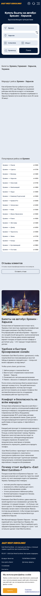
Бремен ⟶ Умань (9, 236)
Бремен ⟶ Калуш (9, 241)
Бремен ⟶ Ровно (9, 218)
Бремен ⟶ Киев (8, 209)
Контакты (5, 569)
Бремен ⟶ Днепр (9, 227)
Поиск (28, 50)
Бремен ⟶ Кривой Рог (10, 201)
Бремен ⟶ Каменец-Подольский (14, 196)
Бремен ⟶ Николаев (10, 183)
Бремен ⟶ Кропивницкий (11, 245)
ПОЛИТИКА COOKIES (29, 558)
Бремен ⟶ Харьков (9, 178)
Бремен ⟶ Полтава (10, 249)
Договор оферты (28, 562)
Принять (10, 590)
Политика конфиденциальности (31, 591)
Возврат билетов (7, 558)
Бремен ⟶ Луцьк (9, 192)
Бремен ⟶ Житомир (10, 223)
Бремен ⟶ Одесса (9, 169)
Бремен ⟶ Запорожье (10, 205)
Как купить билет (7, 562)
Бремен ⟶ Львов (9, 165)
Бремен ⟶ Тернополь (10, 232)
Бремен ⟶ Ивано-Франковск (13, 214)
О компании (5, 566)
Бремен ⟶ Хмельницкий (11, 187)
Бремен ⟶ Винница (9, 174)
